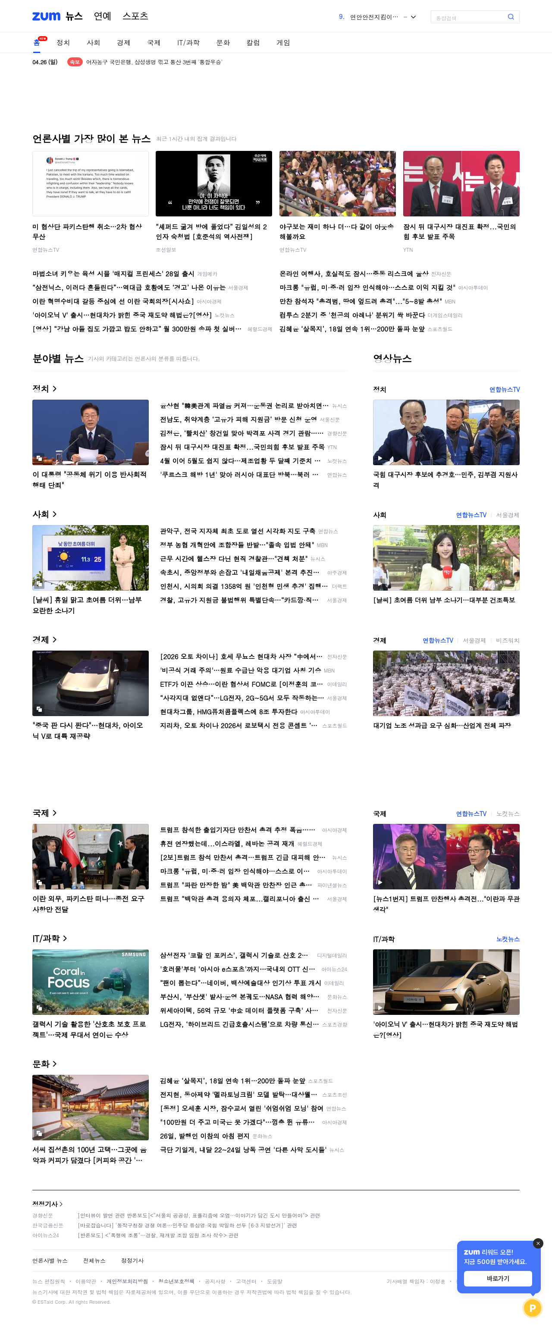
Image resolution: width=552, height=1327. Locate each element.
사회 (93, 42)
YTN (408, 249)
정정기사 (44, 1203)
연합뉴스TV (45, 249)
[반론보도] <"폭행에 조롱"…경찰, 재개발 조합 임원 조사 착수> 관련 (158, 1235)
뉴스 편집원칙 (48, 1281)
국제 (154, 42)
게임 (283, 42)
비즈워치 (508, 640)
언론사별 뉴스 (50, 1260)
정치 (63, 42)
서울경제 (508, 514)
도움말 (274, 1281)
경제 (124, 42)
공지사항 (215, 1281)
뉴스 (74, 16)
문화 (223, 42)
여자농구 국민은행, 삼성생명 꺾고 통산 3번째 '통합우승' (154, 62)
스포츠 (135, 16)
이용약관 (85, 1281)
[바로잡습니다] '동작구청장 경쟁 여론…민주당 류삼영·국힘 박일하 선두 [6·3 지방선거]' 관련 (187, 1225)
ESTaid (45, 1302)
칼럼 (253, 42)
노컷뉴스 (508, 813)
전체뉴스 (94, 1260)
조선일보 (166, 249)
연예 (102, 16)
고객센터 (246, 1281)
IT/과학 (188, 42)
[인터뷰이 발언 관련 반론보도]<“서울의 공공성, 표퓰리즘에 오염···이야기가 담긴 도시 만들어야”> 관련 (199, 1215)
